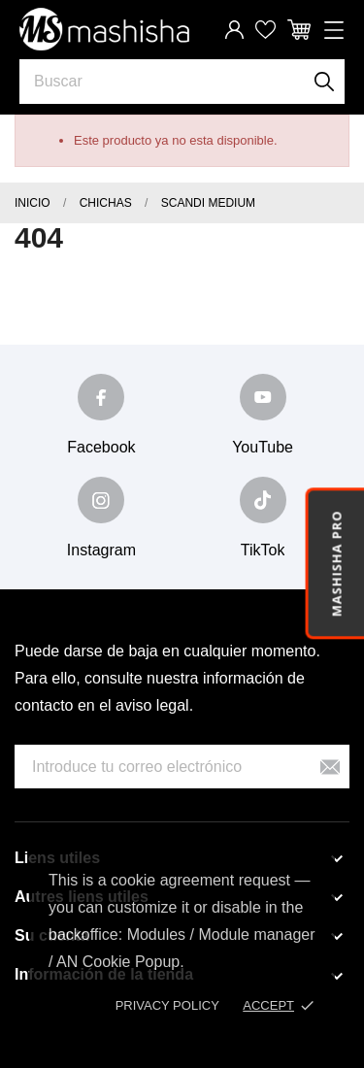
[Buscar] (324, 81)
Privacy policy (167, 1005)
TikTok (263, 550)
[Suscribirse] (330, 766)
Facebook (101, 447)
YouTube (262, 447)
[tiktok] (263, 500)
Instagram (101, 550)
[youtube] (263, 397)
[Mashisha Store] (104, 29)
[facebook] (101, 397)
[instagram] (101, 500)
